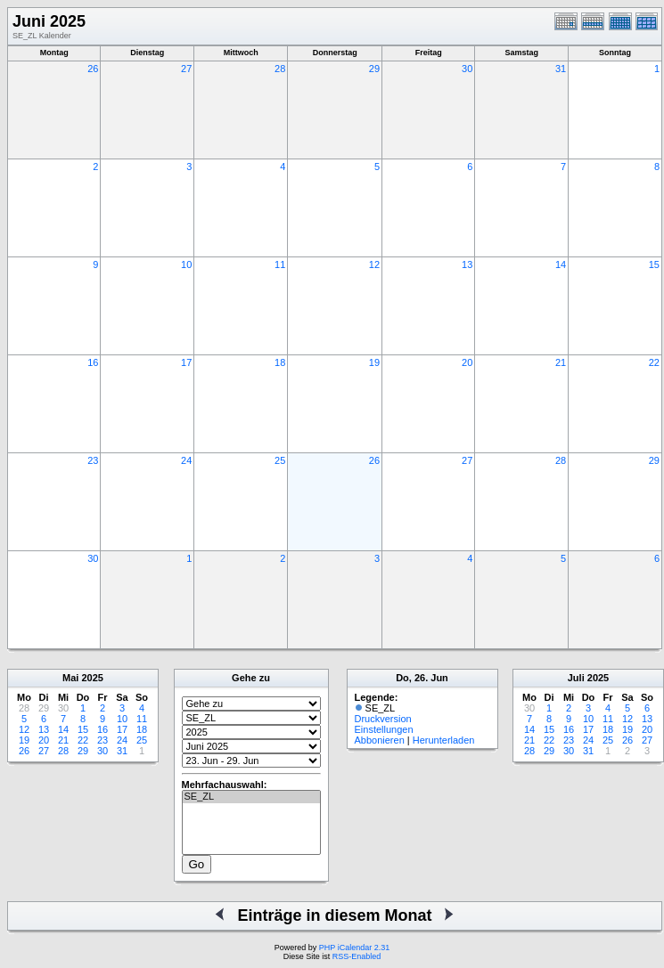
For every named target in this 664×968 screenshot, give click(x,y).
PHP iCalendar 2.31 (354, 947)
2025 (91, 677)
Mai (70, 677)
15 (654, 264)
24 (186, 460)
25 (280, 460)
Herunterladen (444, 740)
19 (374, 362)
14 (560, 264)
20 (467, 362)
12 (374, 264)
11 (280, 264)
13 (467, 264)
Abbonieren (380, 740)
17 (186, 362)
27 (186, 68)
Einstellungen (384, 729)
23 (92, 460)
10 (186, 264)
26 (92, 68)
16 (92, 362)
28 (280, 68)
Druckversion (383, 718)
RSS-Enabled (356, 956)
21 (560, 362)
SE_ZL (251, 797)
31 (560, 68)
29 (374, 68)
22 (654, 362)
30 (467, 68)
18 (280, 362)
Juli (576, 677)
